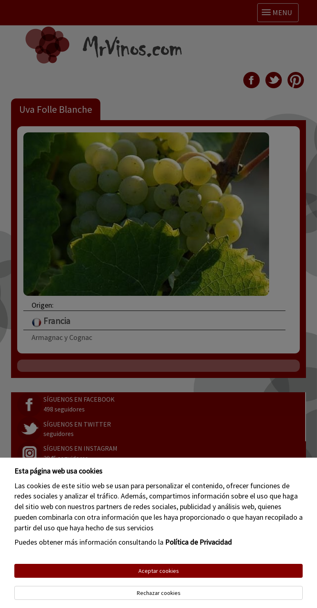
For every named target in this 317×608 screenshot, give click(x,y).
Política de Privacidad (198, 542)
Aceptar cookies (158, 570)
